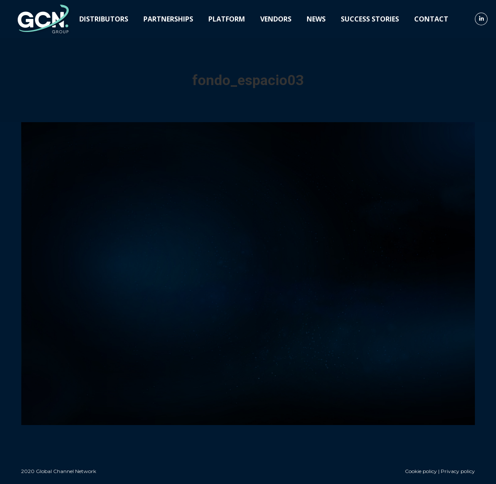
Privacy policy (458, 471)
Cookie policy (421, 471)
